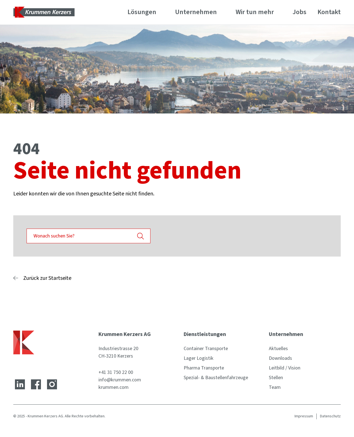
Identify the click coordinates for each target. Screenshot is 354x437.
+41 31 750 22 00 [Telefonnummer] (115, 372)
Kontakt (329, 12)
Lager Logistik (199, 358)
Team (275, 387)
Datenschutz (330, 416)
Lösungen (141, 12)
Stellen (276, 377)
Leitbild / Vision (284, 367)
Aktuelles (278, 348)
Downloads (280, 358)
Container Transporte (206, 348)
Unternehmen (196, 12)
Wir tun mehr (255, 12)
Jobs (299, 12)
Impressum (304, 416)
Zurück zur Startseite (47, 278)
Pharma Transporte (204, 367)
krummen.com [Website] (113, 387)
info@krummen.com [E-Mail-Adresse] (119, 379)
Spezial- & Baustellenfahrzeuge (216, 377)
